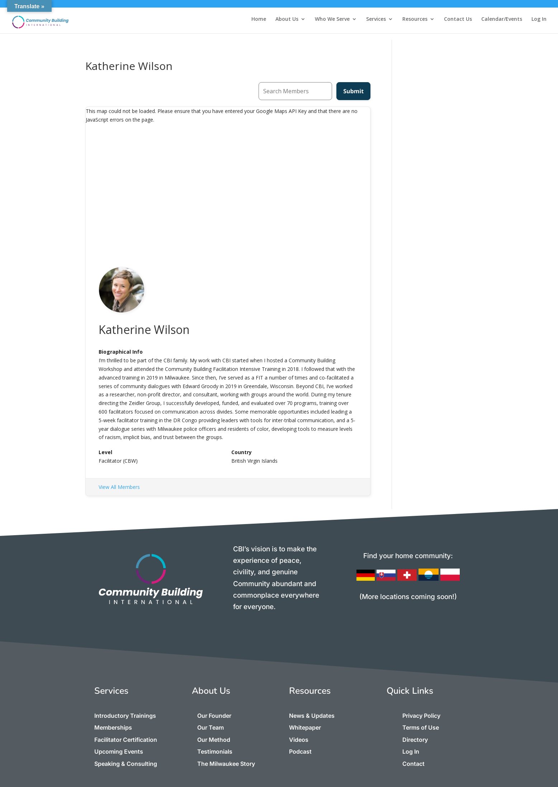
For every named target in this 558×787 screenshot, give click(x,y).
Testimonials (214, 751)
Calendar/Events (501, 19)
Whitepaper (305, 727)
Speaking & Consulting (125, 763)
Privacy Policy (421, 715)
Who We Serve (332, 19)
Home (258, 19)
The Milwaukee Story (226, 763)
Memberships (113, 727)
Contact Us (458, 19)
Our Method (213, 739)
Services (376, 19)
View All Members (119, 487)
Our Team (210, 727)
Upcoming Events (118, 751)
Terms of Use (420, 727)
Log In (539, 19)
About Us (286, 19)
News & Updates (312, 715)
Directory (415, 739)
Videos (298, 739)
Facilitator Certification (125, 739)
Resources (414, 19)
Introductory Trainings (125, 715)
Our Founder (214, 715)
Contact (413, 763)
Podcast (300, 751)
